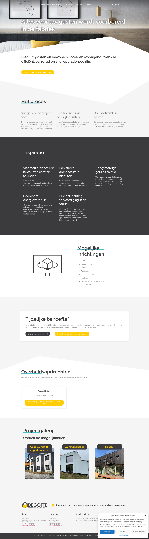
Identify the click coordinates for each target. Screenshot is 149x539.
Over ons (79, 5)
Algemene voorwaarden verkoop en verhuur (87, 535)
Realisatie (68, 5)
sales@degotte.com (28, 526)
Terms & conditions (123, 535)
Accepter (107, 532)
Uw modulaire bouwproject (51, 5)
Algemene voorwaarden (55, 535)
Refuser (122, 532)
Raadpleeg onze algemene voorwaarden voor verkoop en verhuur (90, 505)
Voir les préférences (138, 532)
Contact (89, 5)
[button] (145, 516)
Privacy (67, 535)
